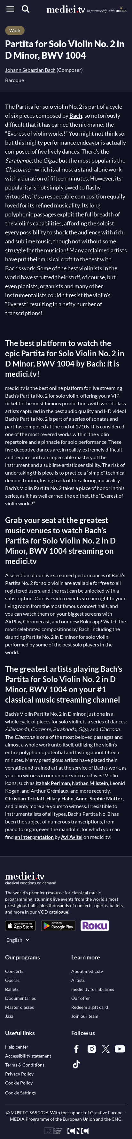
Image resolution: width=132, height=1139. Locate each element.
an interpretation (34, 837)
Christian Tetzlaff (24, 798)
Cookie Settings (20, 1092)
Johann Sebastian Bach (30, 70)
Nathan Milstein (90, 783)
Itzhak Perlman (52, 783)
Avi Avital (71, 837)
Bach (75, 115)
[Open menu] (10, 9)
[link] (20, 925)
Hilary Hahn (60, 798)
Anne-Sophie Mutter (99, 798)
